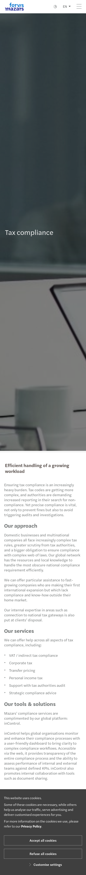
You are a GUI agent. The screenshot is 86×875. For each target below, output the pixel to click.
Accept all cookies (43, 840)
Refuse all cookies (43, 853)
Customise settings (45, 864)
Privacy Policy (31, 826)
